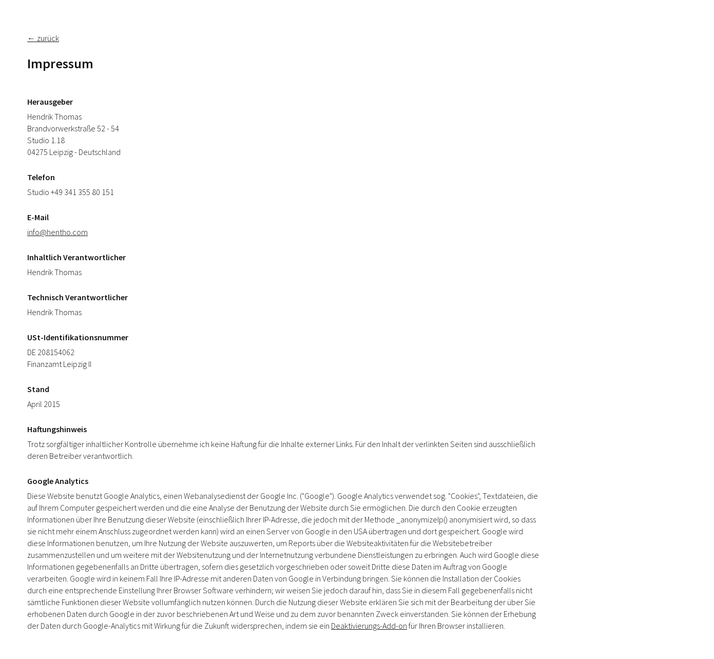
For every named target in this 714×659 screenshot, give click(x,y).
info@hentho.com (57, 232)
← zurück (43, 38)
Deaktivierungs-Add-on (369, 626)
